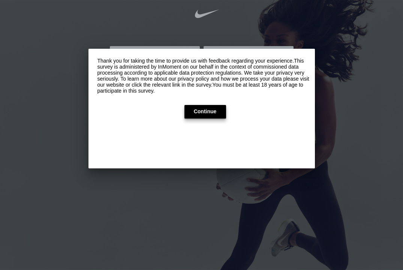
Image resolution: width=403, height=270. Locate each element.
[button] (205, 111)
